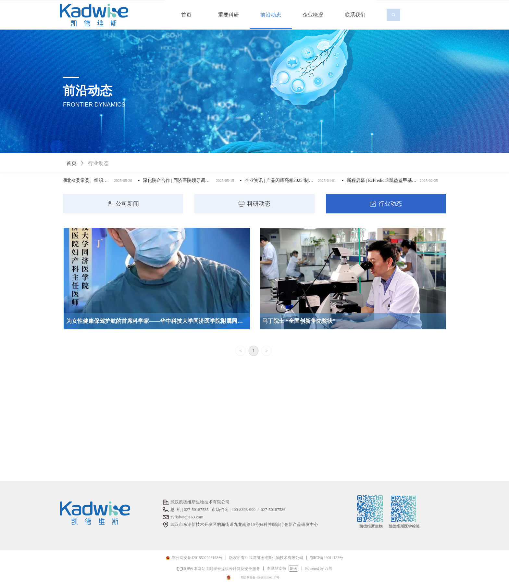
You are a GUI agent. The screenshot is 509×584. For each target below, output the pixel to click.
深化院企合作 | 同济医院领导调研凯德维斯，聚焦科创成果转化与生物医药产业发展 (181, 180)
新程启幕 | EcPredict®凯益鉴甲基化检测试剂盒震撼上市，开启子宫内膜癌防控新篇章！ (385, 180)
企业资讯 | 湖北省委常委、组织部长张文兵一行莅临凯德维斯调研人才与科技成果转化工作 (79, 180)
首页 (71, 163)
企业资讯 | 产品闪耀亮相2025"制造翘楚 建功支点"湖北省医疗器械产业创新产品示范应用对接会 (283, 180)
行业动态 (98, 163)
